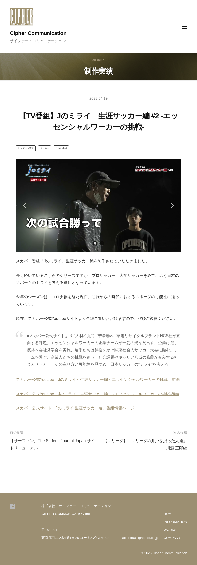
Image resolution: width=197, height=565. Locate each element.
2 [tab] (102, 243)
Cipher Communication (38, 33)
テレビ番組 (61, 148)
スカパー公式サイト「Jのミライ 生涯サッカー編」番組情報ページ (75, 408)
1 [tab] (95, 243)
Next (172, 205)
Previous (25, 205)
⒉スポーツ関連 (26, 148)
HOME (169, 514)
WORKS (170, 530)
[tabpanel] (98, 205)
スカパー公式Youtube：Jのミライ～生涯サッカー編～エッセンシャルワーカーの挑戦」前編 (98, 379)
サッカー (44, 148)
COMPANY (172, 538)
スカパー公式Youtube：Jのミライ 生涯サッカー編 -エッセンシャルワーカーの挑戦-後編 (97, 394)
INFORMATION (175, 522)
